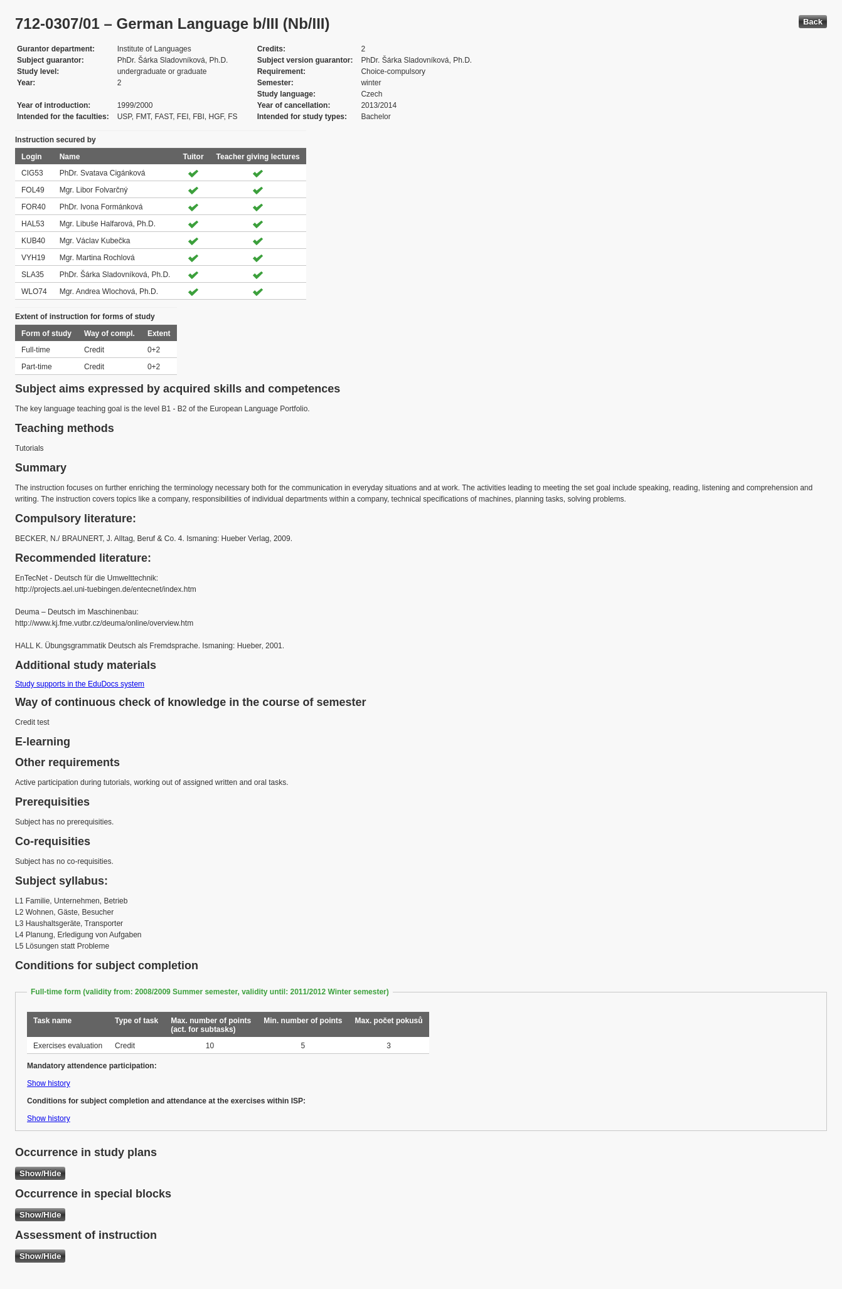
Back (813, 21)
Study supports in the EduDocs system (79, 684)
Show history (48, 1083)
